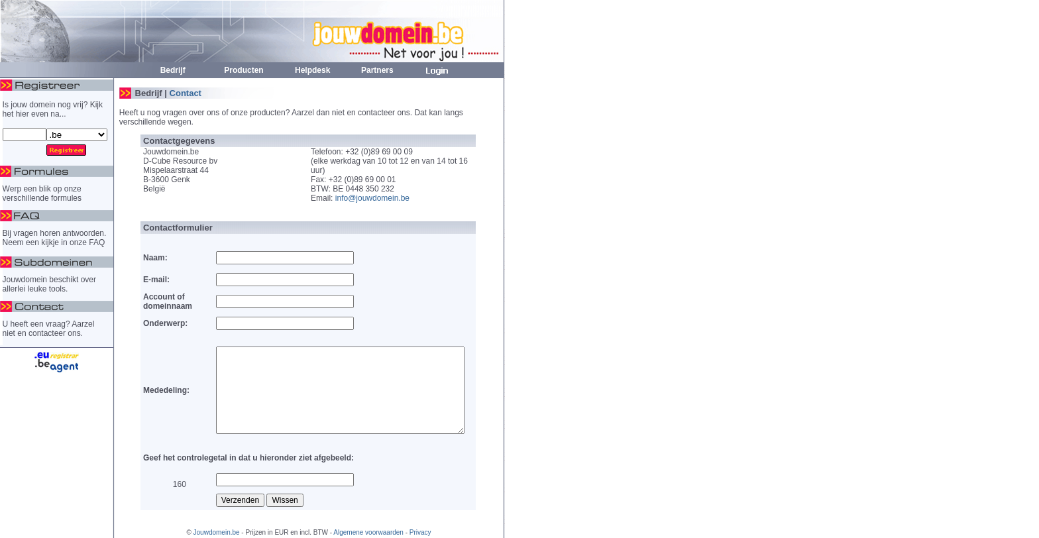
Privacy (420, 532)
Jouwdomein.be (216, 532)
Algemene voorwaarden (368, 532)
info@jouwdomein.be (372, 198)
